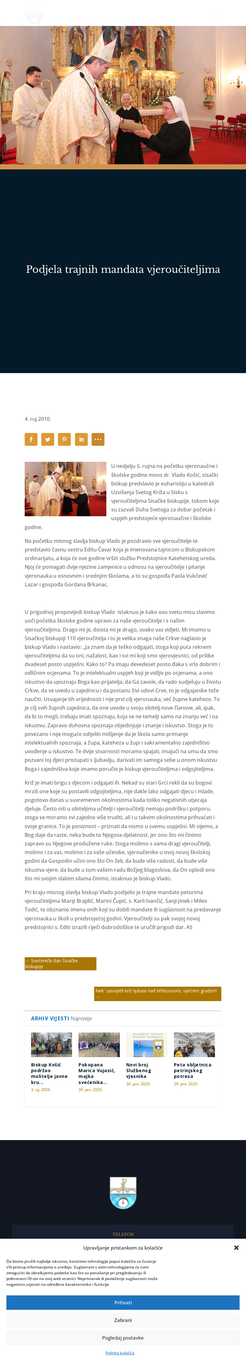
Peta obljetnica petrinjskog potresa (193, 1070)
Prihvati (123, 1302)
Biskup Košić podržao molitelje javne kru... (49, 1073)
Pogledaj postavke (123, 1337)
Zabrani (123, 1320)
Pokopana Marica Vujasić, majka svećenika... (96, 1073)
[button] (236, 1247)
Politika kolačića (120, 1353)
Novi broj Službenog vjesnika (139, 1070)
